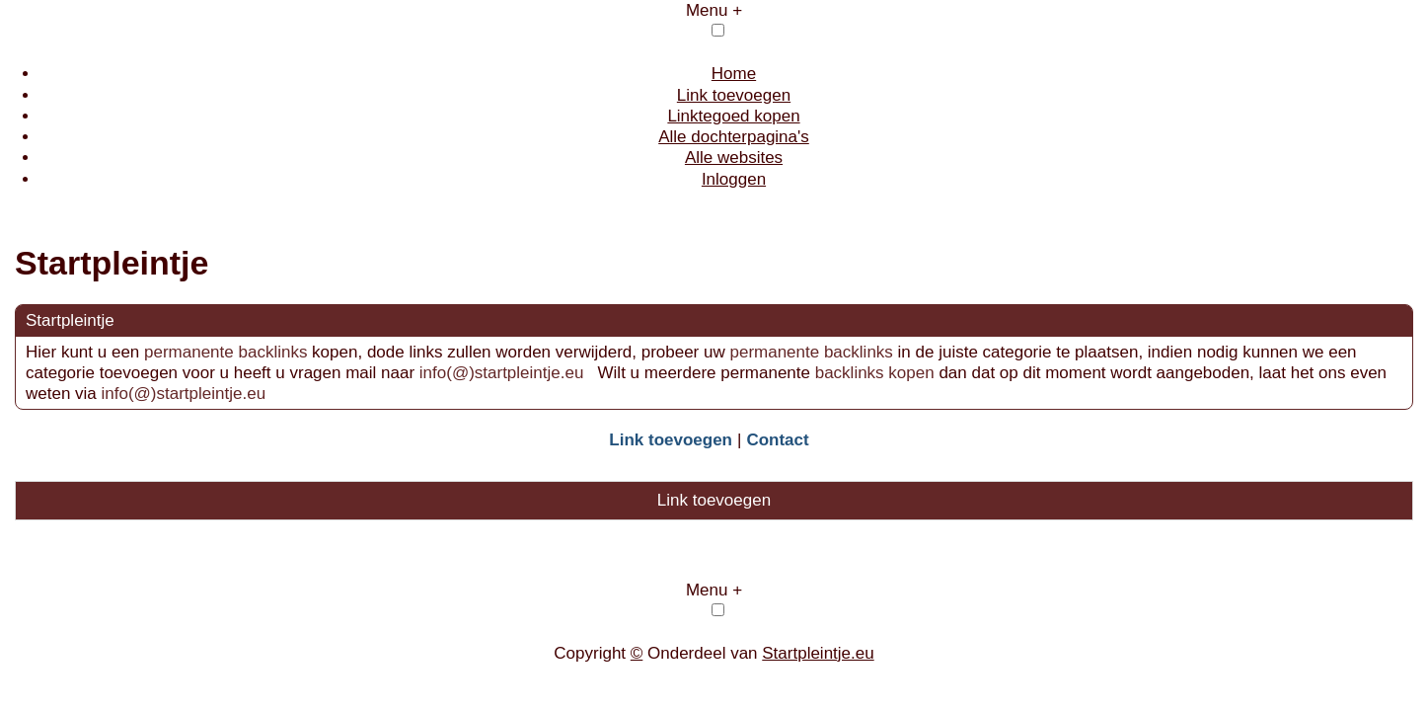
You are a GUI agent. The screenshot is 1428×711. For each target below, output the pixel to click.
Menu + (714, 10)
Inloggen (734, 179)
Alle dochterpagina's (733, 136)
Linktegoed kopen (733, 116)
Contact (777, 440)
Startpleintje (70, 320)
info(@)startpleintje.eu (503, 372)
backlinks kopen (875, 372)
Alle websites (734, 157)
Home (734, 73)
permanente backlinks (225, 352)
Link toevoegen (733, 95)
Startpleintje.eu (817, 653)
